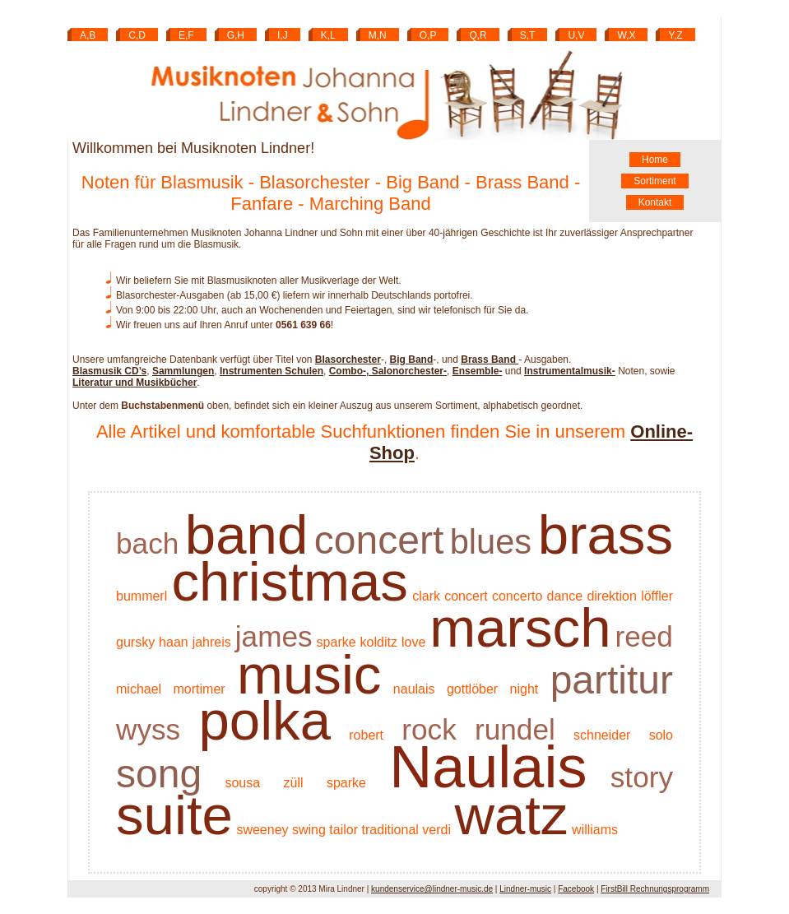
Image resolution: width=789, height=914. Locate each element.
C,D (137, 35)
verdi (436, 830)
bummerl (141, 596)
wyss (148, 729)
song (159, 774)
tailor (343, 830)
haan (173, 642)
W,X (626, 35)
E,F (186, 35)
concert (378, 540)
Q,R (477, 35)
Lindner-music (525, 888)
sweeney (262, 830)
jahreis (212, 642)
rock (428, 729)
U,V (576, 35)
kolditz (378, 642)
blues (490, 541)
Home (655, 159)
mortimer (199, 689)
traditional (389, 830)
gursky (135, 642)
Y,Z (675, 35)
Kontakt (655, 202)
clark (426, 596)
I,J (282, 35)
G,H (235, 35)
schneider (601, 735)
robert (366, 735)
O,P (428, 35)
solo (661, 735)
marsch (519, 627)
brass (605, 534)
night (524, 689)
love (413, 642)
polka (264, 720)
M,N (378, 35)
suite (174, 815)
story (641, 777)
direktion (611, 596)
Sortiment (654, 181)
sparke (336, 642)
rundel (515, 729)
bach (147, 543)
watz (511, 815)
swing (309, 830)
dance (565, 596)
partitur (611, 680)
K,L (328, 35)
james (274, 636)
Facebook (576, 888)
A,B (87, 35)
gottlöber (472, 689)
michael (138, 689)
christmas (289, 581)
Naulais (488, 767)
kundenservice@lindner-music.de (432, 888)
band (246, 534)
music (309, 674)
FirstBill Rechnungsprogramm (655, 888)
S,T (528, 35)
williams (595, 830)
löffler (657, 596)
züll (294, 783)
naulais (414, 689)
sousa (242, 783)
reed (644, 636)
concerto (517, 596)
